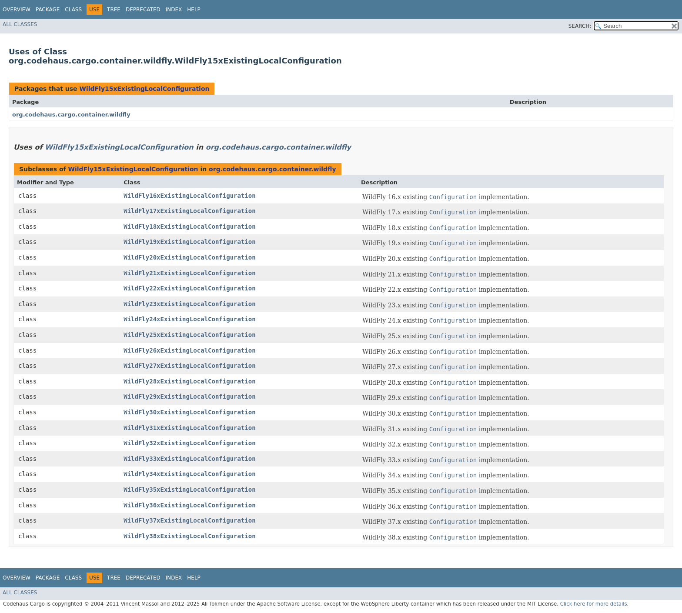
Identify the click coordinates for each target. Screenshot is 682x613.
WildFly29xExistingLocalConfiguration (189, 396)
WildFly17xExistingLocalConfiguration (189, 210)
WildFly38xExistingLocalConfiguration (189, 536)
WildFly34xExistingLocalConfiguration (189, 473)
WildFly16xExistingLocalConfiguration (189, 195)
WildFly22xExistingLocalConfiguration (189, 288)
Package (48, 10)
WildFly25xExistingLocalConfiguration (189, 334)
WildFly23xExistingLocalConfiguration (189, 303)
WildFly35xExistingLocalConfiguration (189, 489)
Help (194, 10)
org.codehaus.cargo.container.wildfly (71, 114)
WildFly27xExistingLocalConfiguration (189, 365)
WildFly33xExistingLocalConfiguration (189, 458)
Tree (113, 10)
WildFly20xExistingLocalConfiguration (189, 257)
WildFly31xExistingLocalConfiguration (189, 427)
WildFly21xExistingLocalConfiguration (189, 273)
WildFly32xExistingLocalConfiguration (189, 443)
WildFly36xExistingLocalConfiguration (189, 505)
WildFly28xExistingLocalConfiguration (189, 381)
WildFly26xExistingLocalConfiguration (189, 350)
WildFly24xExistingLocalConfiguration (189, 319)
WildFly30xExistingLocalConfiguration (189, 412)
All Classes (20, 24)
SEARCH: (580, 26)
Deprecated (143, 10)
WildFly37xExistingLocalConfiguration (189, 520)
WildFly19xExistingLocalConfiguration (189, 241)
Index (174, 10)
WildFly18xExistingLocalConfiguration (189, 226)
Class (73, 10)
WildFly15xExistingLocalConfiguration (144, 88)
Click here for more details (593, 604)
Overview (16, 10)
